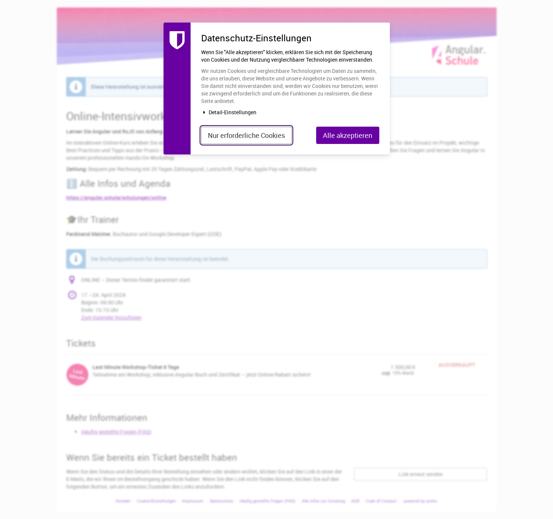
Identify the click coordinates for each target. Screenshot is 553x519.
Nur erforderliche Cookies (246, 135)
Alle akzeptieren (347, 135)
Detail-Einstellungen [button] (229, 112)
